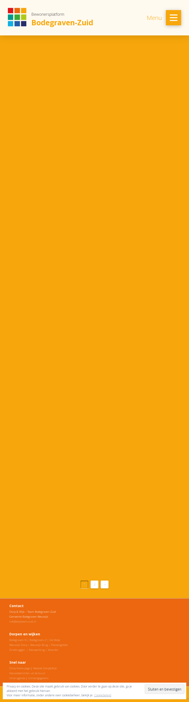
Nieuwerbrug (37, 650)
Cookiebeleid (102, 695)
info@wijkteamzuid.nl (22, 621)
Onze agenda (17, 678)
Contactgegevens (38, 678)
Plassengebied (59, 645)
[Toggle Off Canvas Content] (173, 17)
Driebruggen (17, 650)
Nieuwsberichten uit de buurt (27, 673)
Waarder (53, 650)
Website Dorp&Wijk (45, 668)
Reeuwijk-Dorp (18, 645)
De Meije (54, 640)
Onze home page (19, 668)
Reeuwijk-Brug (39, 645)
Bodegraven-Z (38, 640)
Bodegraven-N (18, 640)
